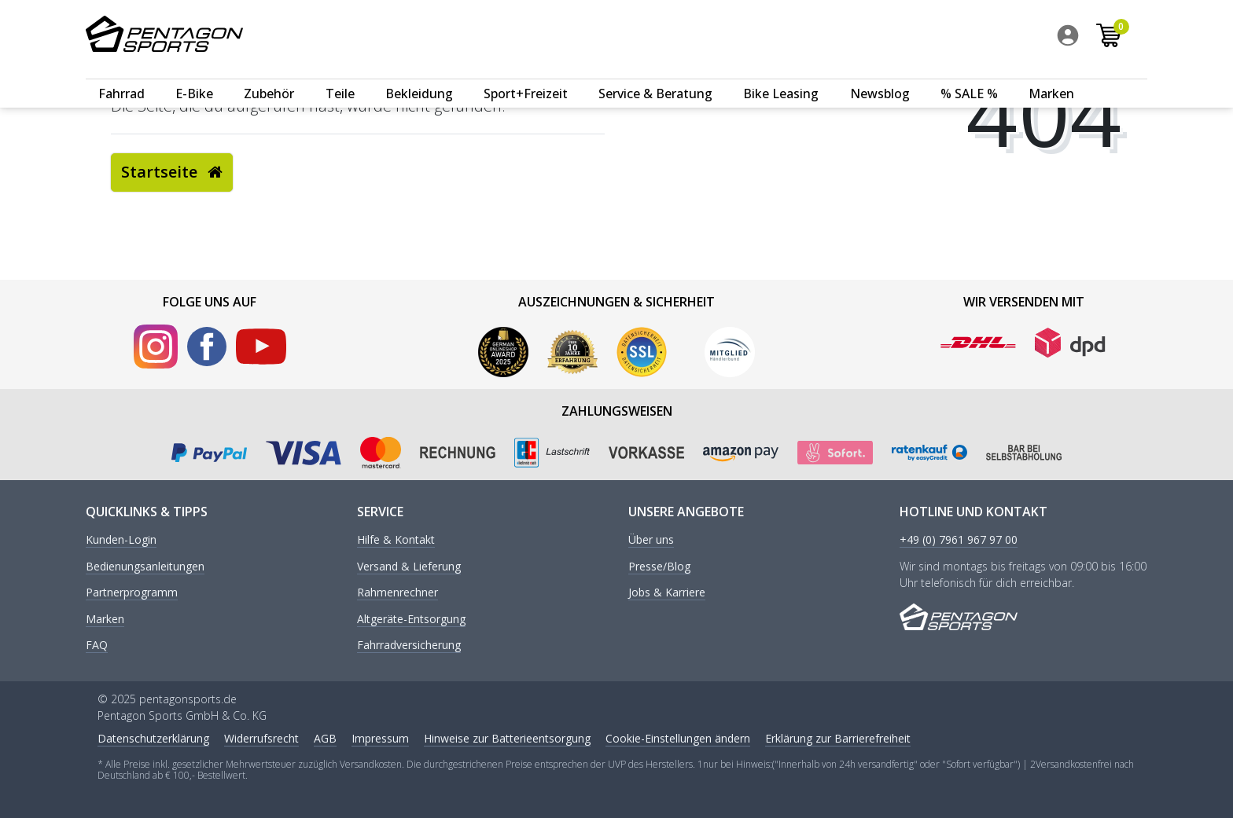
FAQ (97, 645)
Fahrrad (121, 76)
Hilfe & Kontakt (396, 540)
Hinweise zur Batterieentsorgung (507, 738)
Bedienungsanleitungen (145, 567)
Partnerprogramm (132, 593)
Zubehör (269, 76)
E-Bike (194, 76)
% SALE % (969, 76)
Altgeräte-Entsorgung (411, 619)
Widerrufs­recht (261, 738)
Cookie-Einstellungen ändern (677, 738)
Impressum (380, 738)
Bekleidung (419, 76)
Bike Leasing (781, 76)
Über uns (651, 540)
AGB (325, 738)
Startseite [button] (172, 171)
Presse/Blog (659, 567)
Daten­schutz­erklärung (153, 738)
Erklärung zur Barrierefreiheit (838, 738)
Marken (1051, 76)
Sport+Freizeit (526, 76)
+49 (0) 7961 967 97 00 (959, 540)
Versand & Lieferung (409, 567)
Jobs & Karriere (666, 593)
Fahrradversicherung (409, 645)
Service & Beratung (655, 76)
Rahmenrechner (397, 593)
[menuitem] (1086, 38)
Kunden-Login (121, 540)
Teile (340, 76)
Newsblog (880, 76)
